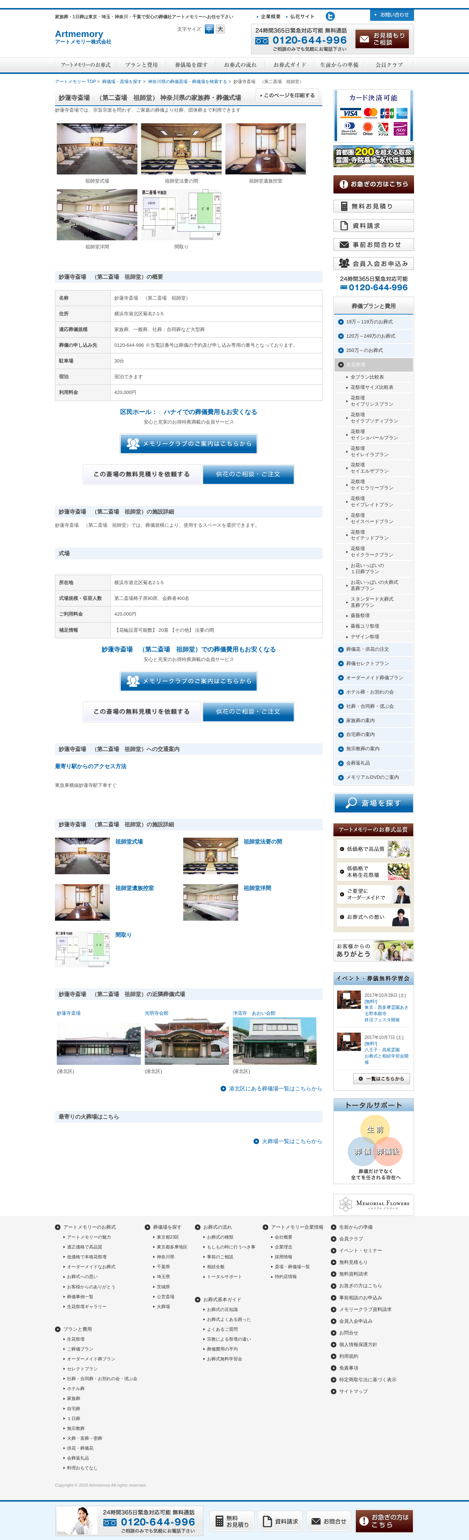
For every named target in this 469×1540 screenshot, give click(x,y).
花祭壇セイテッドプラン (370, 535)
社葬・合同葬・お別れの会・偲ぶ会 (102, 1378)
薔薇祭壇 (360, 615)
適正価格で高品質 (84, 1247)
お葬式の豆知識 (222, 1309)
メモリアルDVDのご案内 (372, 777)
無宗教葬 (76, 1428)
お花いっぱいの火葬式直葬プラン (374, 585)
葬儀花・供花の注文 (367, 649)
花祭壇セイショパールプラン (374, 434)
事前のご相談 (220, 1256)
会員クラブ (351, 1239)
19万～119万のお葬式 (369, 321)
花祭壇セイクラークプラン (372, 551)
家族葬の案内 (360, 720)
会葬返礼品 (358, 763)
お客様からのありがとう (91, 1286)
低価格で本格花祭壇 (87, 1256)
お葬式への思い (82, 1276)
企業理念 (283, 1247)
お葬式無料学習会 (224, 1358)
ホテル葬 (76, 1388)
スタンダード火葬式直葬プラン (372, 602)
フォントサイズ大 (220, 29)
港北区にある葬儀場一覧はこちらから (275, 1088)
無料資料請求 (353, 1274)
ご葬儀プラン (80, 1349)
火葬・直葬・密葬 (84, 1438)
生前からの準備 (356, 1227)
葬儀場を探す (167, 1227)
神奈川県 (165, 1256)
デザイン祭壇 (365, 636)
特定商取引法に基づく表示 (367, 1379)
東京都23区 (168, 1237)
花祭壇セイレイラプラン (370, 451)
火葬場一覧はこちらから (292, 1141)
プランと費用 (77, 1329)
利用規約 (348, 1356)
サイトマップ (353, 1391)
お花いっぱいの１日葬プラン (367, 568)
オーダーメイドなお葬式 (91, 1266)
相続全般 (216, 1266)
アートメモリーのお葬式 (89, 1227)
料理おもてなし (82, 1467)
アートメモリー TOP (75, 81)
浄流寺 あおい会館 (254, 1013)
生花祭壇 (355, 364)
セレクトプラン (82, 1368)
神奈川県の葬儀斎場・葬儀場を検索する (187, 81)
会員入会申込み (356, 1321)
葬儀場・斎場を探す (122, 81)
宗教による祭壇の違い (229, 1339)
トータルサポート (224, 1276)
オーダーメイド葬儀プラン (374, 677)
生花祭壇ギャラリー (87, 1306)
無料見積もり (353, 1262)
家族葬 (73, 1398)
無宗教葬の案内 (363, 748)
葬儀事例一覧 (80, 1296)
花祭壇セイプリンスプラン (372, 401)
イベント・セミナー (360, 1250)
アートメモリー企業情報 (297, 1227)
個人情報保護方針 (358, 1344)
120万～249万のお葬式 (370, 336)
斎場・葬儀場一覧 (292, 1266)
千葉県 (163, 1266)
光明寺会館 (157, 1013)
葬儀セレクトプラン (367, 663)
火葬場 (163, 1306)
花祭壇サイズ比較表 (372, 387)
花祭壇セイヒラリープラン (372, 485)
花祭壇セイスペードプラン (372, 518)
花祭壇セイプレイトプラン (372, 501)
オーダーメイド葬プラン (91, 1358)
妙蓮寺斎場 (69, 1013)
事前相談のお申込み (360, 1297)
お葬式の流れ (217, 1227)
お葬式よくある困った (229, 1319)
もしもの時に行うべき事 (231, 1247)
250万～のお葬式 (364, 350)
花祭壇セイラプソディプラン (374, 418)
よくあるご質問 (222, 1329)
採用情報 (283, 1256)
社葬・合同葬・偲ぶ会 (370, 706)
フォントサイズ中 (209, 29)
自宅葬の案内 (360, 734)
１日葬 (73, 1418)
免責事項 (348, 1368)
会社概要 (283, 1237)
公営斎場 (165, 1296)
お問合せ (348, 1333)
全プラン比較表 (367, 377)
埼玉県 (163, 1276)
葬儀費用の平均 (222, 1349)
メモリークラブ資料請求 (365, 1309)
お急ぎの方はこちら (360, 1285)
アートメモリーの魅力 (89, 1237)
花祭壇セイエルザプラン (370, 468)
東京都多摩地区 (172, 1247)
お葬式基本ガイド (222, 1299)
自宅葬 (73, 1408)
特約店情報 (286, 1276)
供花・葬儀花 (80, 1448)
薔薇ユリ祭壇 (365, 626)
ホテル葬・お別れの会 (370, 692)
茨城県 (163, 1286)
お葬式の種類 (220, 1237)
